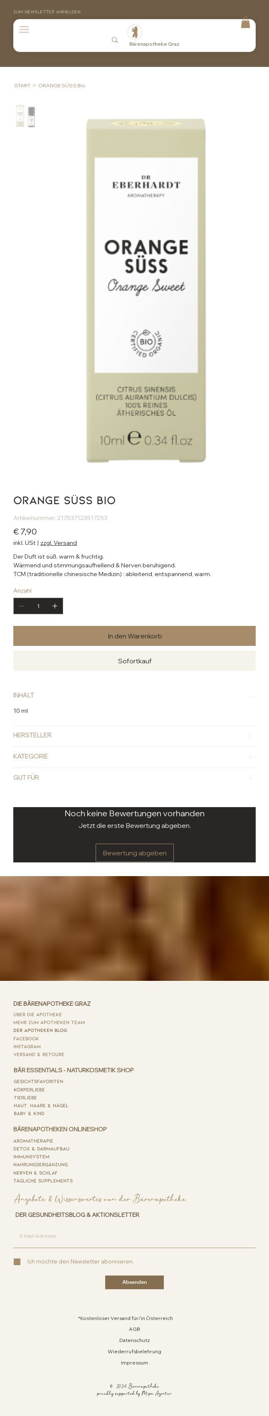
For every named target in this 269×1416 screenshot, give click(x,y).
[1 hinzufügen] (55, 606)
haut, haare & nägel (41, 1105)
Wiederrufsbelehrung (134, 1351)
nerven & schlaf (35, 1172)
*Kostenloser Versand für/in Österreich (125, 1318)
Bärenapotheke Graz (154, 44)
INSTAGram (27, 1046)
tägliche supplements (43, 1180)
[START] (22, 85)
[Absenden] (134, 1282)
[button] (245, 22)
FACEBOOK (26, 1038)
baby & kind (29, 1113)
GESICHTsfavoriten (38, 1081)
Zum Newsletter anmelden (46, 11)
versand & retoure (38, 1054)
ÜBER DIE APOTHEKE (37, 1014)
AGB (134, 1329)
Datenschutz (134, 1340)
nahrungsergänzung (40, 1164)
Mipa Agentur (157, 1393)
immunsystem (31, 1156)
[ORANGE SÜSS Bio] (61, 85)
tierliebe (25, 1097)
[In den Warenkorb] (134, 636)
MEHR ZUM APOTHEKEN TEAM (49, 1022)
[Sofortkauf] (134, 661)
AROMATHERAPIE (33, 1140)
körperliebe (29, 1089)
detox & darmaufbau (41, 1148)
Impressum (134, 1362)
